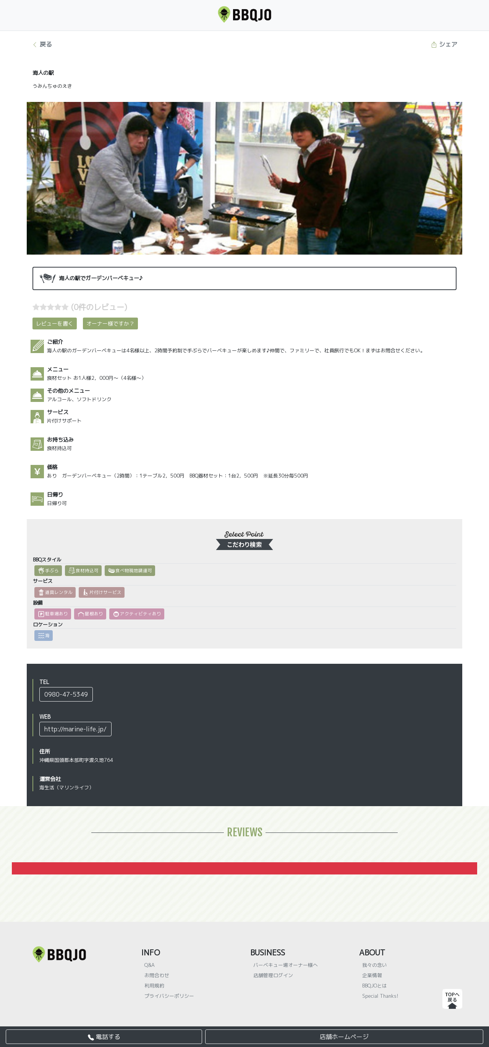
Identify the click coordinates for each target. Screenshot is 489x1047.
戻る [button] (42, 44)
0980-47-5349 (66, 694)
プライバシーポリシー (169, 995)
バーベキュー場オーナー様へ (285, 964)
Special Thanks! (380, 995)
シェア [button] (444, 44)
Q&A (149, 964)
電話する (104, 1036)
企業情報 (372, 975)
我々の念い (374, 964)
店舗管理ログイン (273, 975)
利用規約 (154, 985)
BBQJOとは (374, 985)
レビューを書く (54, 323)
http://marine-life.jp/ (75, 729)
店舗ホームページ (344, 1036)
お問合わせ (156, 975)
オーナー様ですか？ (110, 323)
